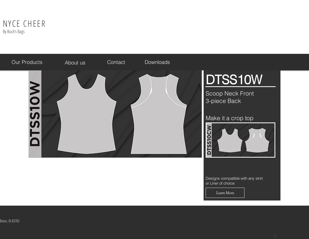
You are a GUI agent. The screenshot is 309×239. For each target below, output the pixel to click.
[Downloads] (157, 62)
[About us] (75, 62)
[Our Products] (27, 62)
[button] (225, 193)
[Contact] (116, 62)
